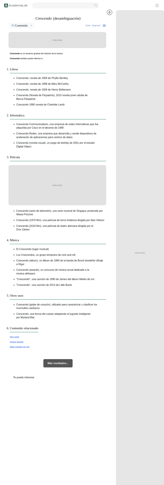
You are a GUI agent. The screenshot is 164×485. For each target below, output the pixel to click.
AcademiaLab (18, 5)
